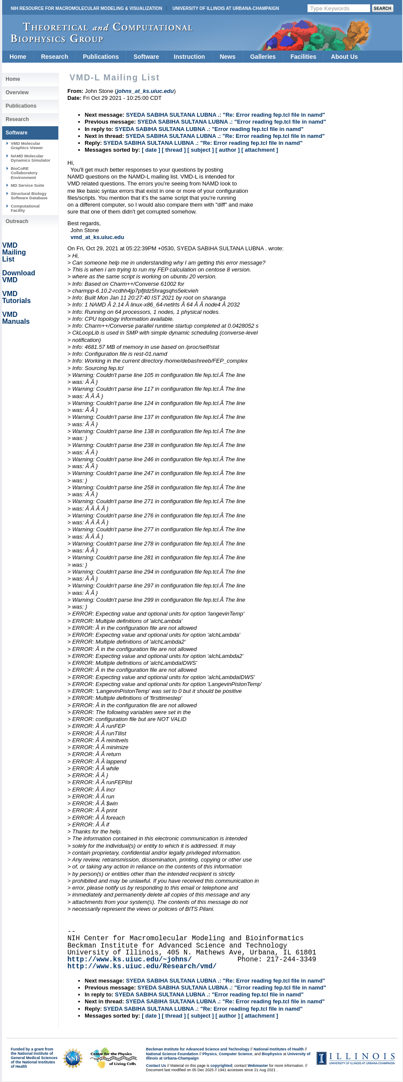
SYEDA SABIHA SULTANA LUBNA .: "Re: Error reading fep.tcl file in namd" (225, 115)
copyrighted (221, 1065)
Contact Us (156, 1065)
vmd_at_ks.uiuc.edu (97, 237)
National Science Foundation (172, 1054)
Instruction (189, 56)
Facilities (303, 56)
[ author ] (228, 150)
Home (18, 56)
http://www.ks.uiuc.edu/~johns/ (129, 959)
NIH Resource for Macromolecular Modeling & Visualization (86, 8)
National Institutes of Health (279, 1049)
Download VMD (18, 276)
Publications (101, 56)
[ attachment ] (259, 150)
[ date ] (151, 150)
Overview (17, 92)
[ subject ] (200, 150)
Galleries (263, 56)
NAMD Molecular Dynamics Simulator (31, 158)
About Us (344, 56)
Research (54, 56)
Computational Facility (25, 208)
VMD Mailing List (14, 252)
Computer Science (235, 1054)
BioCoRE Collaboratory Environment (24, 173)
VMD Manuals (16, 318)
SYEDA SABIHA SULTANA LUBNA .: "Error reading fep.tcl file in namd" (231, 121)
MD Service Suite (27, 185)
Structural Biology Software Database (29, 195)
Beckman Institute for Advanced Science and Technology (197, 1049)
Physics (210, 1054)
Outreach (17, 221)
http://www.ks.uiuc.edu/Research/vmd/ (142, 966)
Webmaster (258, 1065)
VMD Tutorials (16, 297)
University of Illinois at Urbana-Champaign (225, 8)
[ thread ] (174, 150)
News (228, 56)
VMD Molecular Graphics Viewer (27, 145)
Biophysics (272, 1054)
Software (146, 56)
